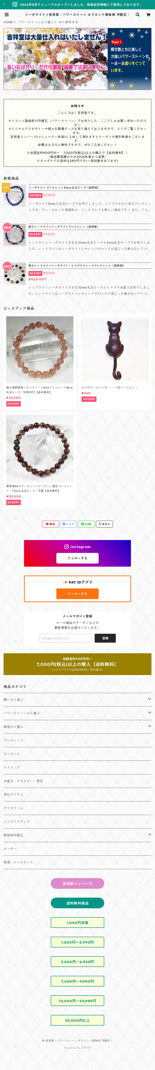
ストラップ (12, 767)
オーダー (10, 849)
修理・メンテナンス (18, 862)
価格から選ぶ (13, 727)
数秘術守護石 (13, 835)
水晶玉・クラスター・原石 (23, 781)
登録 (105, 638)
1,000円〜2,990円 (77, 942)
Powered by (77, 1047)
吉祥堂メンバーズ (77, 883)
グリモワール (13, 808)
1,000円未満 (77, 923)
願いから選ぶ (13, 700)
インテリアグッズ (17, 822)
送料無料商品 (77, 903)
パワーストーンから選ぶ (36, 22)
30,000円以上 (77, 1020)
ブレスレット (13, 740)
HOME (8, 22)
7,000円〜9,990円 (77, 981)
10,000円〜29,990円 (77, 1001)
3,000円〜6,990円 (77, 962)
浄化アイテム (13, 795)
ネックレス (12, 754)
